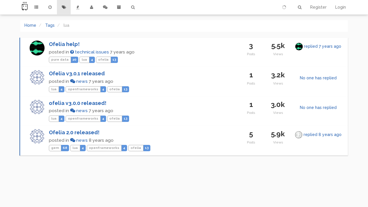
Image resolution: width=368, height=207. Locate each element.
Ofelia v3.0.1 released (77, 73)
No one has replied (318, 78)
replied (322, 46)
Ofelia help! (64, 44)
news (79, 81)
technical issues (89, 52)
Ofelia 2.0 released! (74, 132)
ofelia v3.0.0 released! (77, 103)
